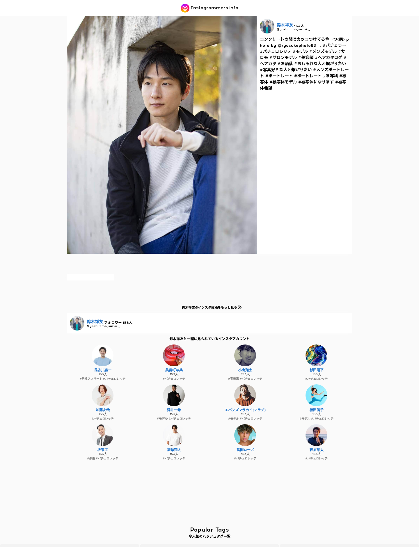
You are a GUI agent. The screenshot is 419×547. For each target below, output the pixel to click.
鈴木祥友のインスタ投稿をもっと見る (210, 307)
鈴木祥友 (285, 25)
